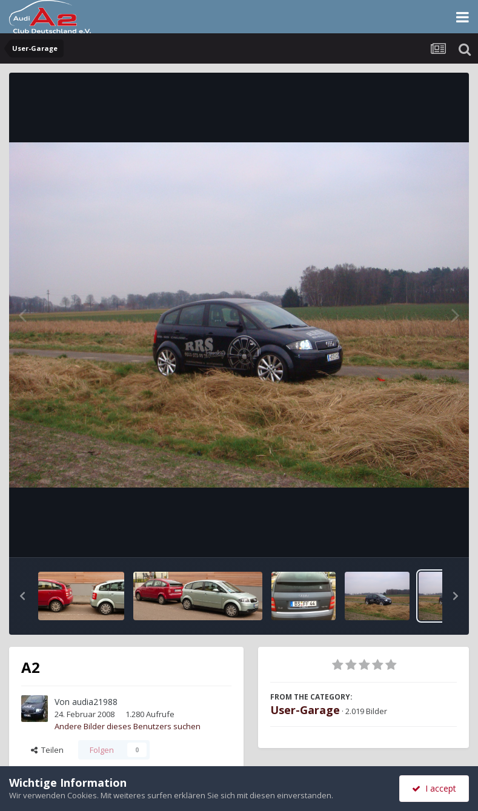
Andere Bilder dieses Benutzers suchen (128, 726)
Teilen (47, 749)
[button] (22, 596)
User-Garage (305, 710)
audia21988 (95, 701)
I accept (434, 788)
